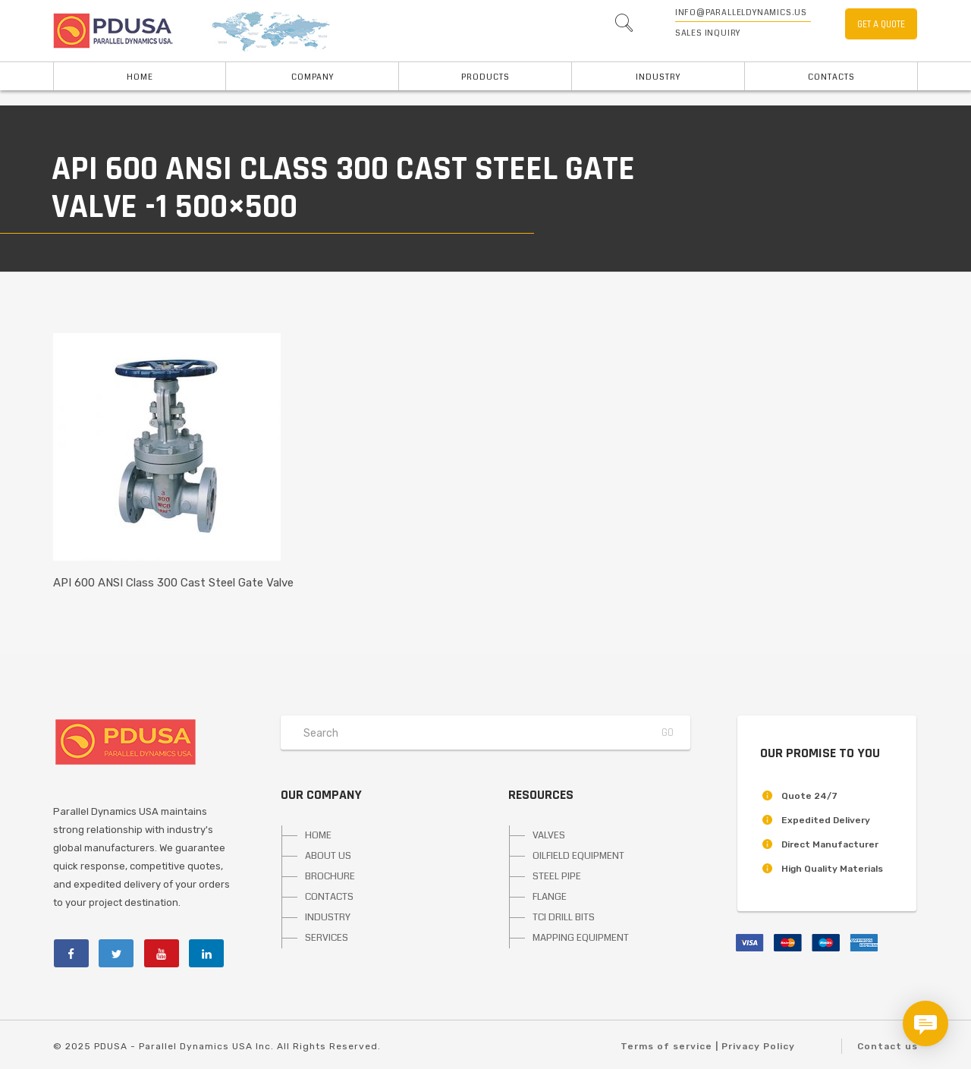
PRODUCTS (485, 77)
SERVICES (326, 938)
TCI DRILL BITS (564, 917)
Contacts (831, 77)
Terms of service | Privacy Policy (708, 1046)
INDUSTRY (658, 77)
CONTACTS (329, 897)
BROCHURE (330, 876)
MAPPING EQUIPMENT (581, 938)
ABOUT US (328, 856)
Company (312, 77)
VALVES (549, 835)
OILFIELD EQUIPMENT (578, 856)
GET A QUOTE (881, 24)
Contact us (887, 1046)
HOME (140, 77)
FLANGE (550, 897)
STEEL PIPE (557, 876)
